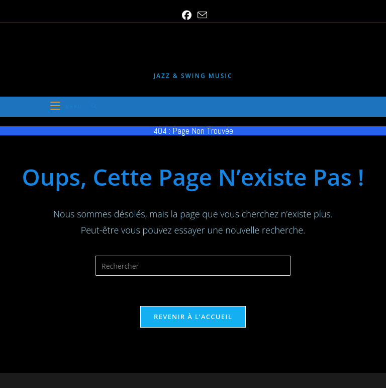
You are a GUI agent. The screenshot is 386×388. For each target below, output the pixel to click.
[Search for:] (91, 106)
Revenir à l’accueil (193, 316)
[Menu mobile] (67, 106)
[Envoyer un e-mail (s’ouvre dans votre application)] (201, 15)
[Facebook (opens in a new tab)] (187, 15)
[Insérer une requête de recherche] (193, 266)
